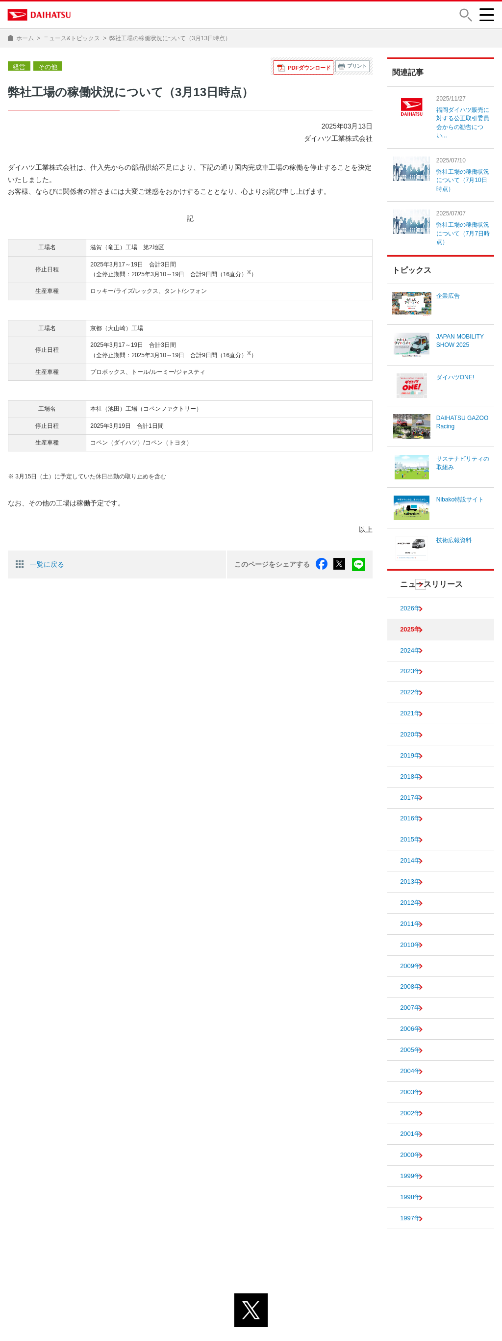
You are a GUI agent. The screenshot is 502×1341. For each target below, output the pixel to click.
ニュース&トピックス (71, 38)
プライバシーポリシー (207, 1316)
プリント (357, 66)
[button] (465, 15)
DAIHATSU (39, 15)
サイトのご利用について (291, 1316)
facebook (324, 564)
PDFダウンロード (310, 66)
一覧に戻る (47, 564)
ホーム (25, 38)
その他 (46, 66)
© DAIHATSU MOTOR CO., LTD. (251, 1328)
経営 (19, 66)
